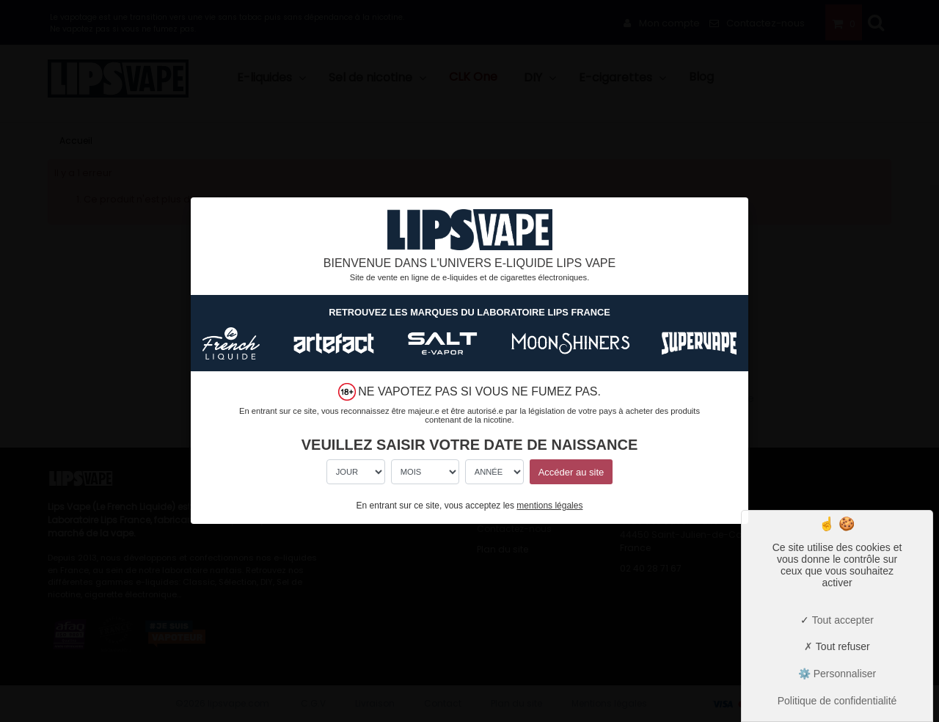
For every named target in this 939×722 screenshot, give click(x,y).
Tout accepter (837, 620)
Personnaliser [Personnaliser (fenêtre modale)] (844, 673)
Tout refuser (837, 646)
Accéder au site (571, 472)
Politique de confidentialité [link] (837, 701)
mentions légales (549, 505)
